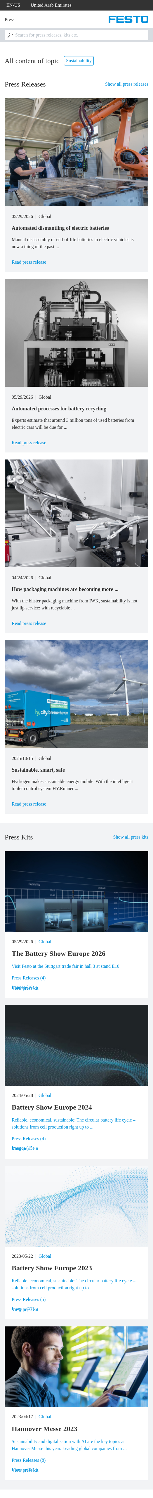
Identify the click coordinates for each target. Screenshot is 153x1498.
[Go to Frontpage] (128, 19)
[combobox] (76, 35)
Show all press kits (130, 836)
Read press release (29, 262)
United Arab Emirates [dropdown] (51, 5)
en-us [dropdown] (13, 5)
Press (10, 19)
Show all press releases (126, 84)
